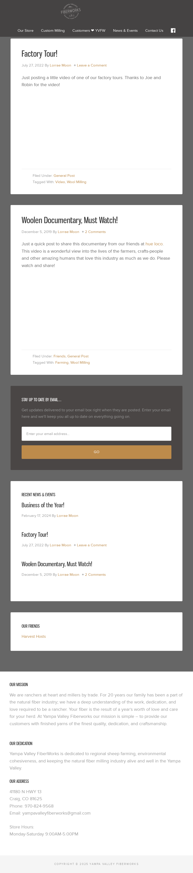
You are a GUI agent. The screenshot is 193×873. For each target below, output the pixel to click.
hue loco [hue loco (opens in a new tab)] (154, 244)
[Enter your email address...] (96, 434)
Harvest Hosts (34, 636)
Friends (60, 356)
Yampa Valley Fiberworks (96, 11)
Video (60, 182)
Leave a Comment (92, 65)
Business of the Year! (43, 505)
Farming (62, 362)
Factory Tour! (39, 53)
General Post (64, 175)
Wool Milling (76, 182)
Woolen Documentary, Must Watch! (70, 220)
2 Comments (95, 231)
